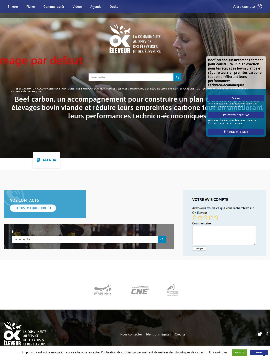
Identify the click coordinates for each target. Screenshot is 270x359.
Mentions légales (158, 334)
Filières (13, 6)
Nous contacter (131, 334)
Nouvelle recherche (28, 232)
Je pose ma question (31, 208)
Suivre (236, 98)
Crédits (180, 334)
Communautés (54, 6)
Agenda (96, 6)
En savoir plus (218, 352)
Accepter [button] (239, 352)
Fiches (30, 6)
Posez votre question (236, 115)
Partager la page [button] (236, 131)
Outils (114, 6)
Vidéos (77, 6)
